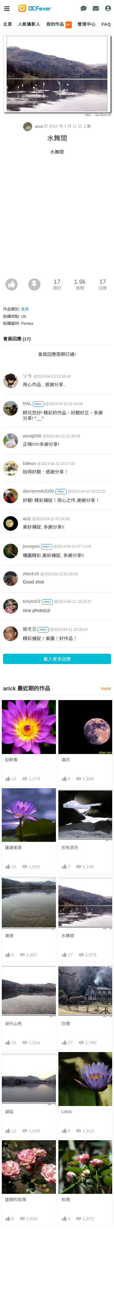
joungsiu (31, 546)
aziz (27, 518)
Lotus (66, 1111)
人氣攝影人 (29, 24)
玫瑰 (65, 1151)
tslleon (29, 463)
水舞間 (67, 935)
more (106, 688)
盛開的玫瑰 (15, 1151)
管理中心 (86, 24)
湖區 (9, 1111)
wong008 (32, 435)
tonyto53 (31, 601)
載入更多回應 (57, 659)
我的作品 (59, 25)
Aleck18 (31, 573)
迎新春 (11, 759)
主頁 (7, 24)
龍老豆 (29, 629)
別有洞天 (69, 847)
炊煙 (65, 1023)
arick (33, 126)
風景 (25, 309)
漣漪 (9, 935)
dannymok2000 (38, 490)
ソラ (27, 376)
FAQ (106, 24)
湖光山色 (13, 1023)
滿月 (65, 759)
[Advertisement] (57, 218)
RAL (27, 403)
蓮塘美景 (13, 847)
